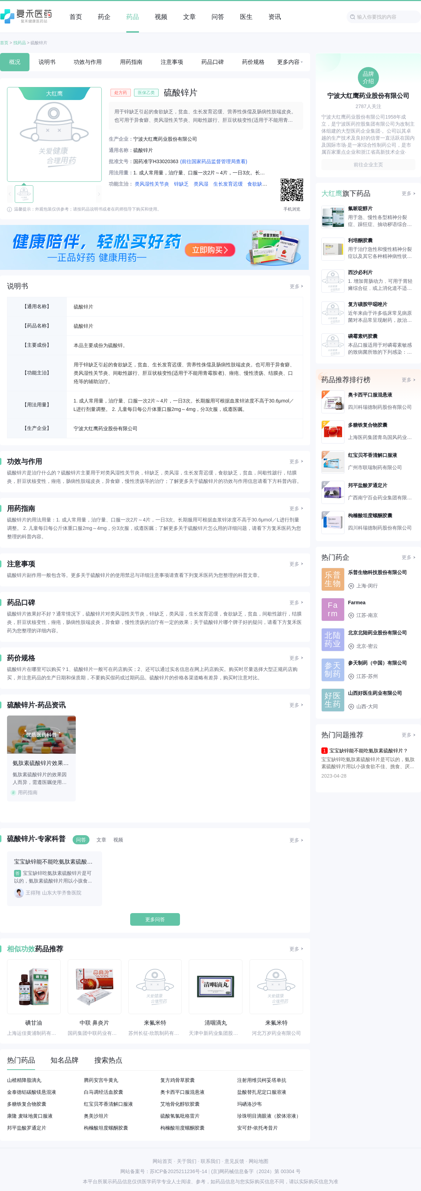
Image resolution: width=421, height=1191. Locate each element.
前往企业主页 (368, 164)
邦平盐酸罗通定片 (26, 1128)
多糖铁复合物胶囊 (26, 1104)
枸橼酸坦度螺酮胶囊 (106, 1128)
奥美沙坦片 (96, 1116)
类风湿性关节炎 (152, 184)
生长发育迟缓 (228, 184)
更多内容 (288, 62)
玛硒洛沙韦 (249, 1104)
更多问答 (155, 919)
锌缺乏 (181, 184)
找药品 (19, 42)
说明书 (47, 62)
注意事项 (172, 62)
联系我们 (210, 1161)
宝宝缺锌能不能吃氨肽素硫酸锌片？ (368, 750)
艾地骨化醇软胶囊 (180, 1104)
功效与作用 (88, 62)
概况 (14, 62)
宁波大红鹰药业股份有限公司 (106, 428)
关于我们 (186, 1161)
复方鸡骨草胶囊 (177, 1080)
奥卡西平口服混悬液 (182, 1092)
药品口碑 (212, 62)
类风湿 (201, 184)
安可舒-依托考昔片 (257, 1128)
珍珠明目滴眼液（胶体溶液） (269, 1116)
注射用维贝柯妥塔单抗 (261, 1080)
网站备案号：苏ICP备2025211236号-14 (163, 1171)
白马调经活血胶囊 (103, 1092)
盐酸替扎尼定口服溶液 (261, 1092)
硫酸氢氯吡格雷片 (180, 1116)
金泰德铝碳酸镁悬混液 (31, 1092)
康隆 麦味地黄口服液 (30, 1116)
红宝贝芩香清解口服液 (108, 1104)
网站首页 (162, 1161)
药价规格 (253, 62)
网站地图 (258, 1161)
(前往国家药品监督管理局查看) (213, 161)
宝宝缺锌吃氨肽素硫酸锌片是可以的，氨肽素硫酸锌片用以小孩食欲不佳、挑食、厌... (368, 763)
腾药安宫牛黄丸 (101, 1080)
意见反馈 (234, 1161)
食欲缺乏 (257, 184)
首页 (4, 42)
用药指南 (131, 62)
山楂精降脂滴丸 (24, 1080)
